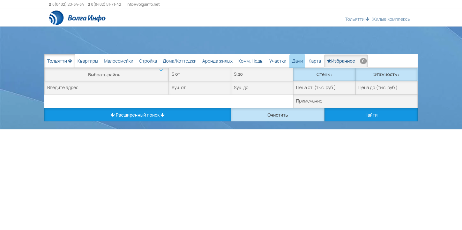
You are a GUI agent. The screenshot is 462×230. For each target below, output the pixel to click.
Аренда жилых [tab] (217, 61)
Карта (315, 61)
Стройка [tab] (148, 61)
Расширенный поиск (138, 115)
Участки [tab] (277, 61)
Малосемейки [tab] (118, 61)
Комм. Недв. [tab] (251, 61)
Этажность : (386, 74)
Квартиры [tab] (88, 61)
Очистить (277, 115)
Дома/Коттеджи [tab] (180, 61)
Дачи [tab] (297, 61)
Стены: (324, 74)
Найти (370, 115)
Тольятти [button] (357, 19)
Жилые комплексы (391, 19)
